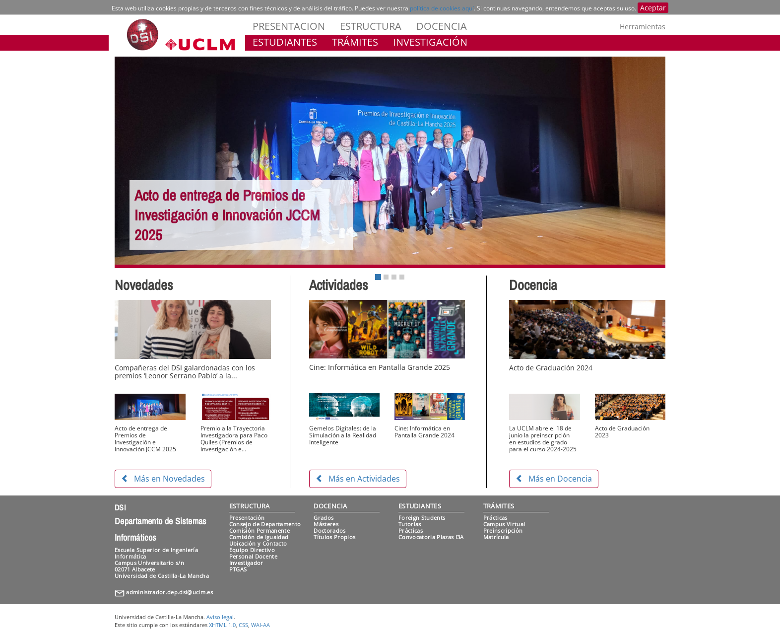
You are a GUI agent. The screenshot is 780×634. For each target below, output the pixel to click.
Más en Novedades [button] (163, 478)
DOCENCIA (441, 26)
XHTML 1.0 (222, 625)
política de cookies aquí (442, 8)
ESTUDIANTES (285, 42)
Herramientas (642, 26)
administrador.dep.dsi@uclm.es (169, 592)
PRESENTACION (289, 26)
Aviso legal (220, 617)
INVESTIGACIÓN (430, 42)
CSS (243, 625)
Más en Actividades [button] (358, 478)
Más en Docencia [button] (554, 478)
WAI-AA (260, 625)
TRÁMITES (355, 42)
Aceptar (653, 7)
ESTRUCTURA (370, 26)
